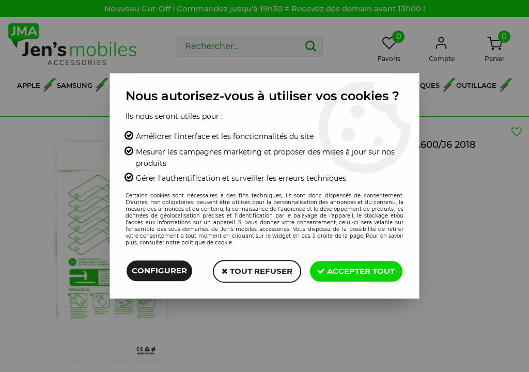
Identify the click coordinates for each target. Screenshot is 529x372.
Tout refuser (256, 271)
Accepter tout (356, 271)
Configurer (159, 271)
